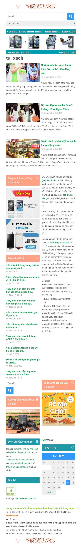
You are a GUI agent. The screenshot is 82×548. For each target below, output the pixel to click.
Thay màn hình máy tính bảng (20, 459)
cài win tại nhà (23, 452)
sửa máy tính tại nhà (23, 449)
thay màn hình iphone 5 (17, 467)
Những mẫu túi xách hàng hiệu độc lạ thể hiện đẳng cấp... (56, 69)
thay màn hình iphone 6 (21, 463)
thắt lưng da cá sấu (59, 242)
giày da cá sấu (49, 180)
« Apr (49, 492)
